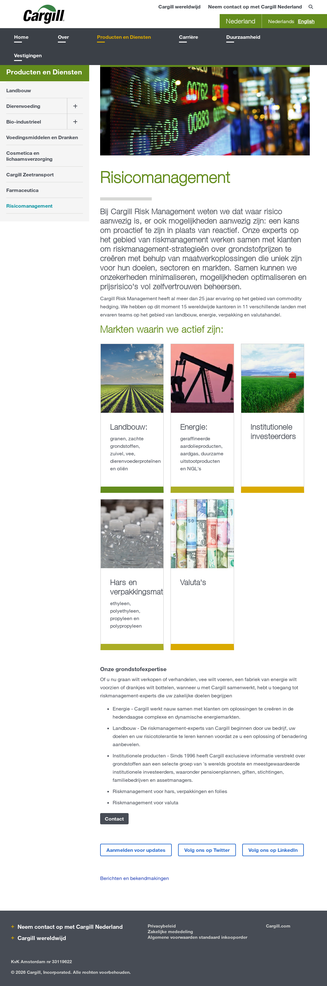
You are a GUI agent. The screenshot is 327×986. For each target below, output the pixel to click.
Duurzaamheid (243, 37)
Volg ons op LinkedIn (273, 850)
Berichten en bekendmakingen (134, 878)
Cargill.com (278, 925)
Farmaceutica (22, 190)
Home (21, 37)
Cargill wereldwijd (179, 6)
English (306, 21)
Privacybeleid (162, 925)
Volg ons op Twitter (207, 850)
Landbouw (18, 90)
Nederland (240, 21)
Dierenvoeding (23, 106)
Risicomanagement (29, 206)
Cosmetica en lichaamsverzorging (29, 156)
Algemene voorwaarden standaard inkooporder (197, 937)
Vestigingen (28, 55)
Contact (114, 819)
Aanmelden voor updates (136, 850)
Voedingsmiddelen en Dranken (42, 137)
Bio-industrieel (23, 121)
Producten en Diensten (124, 37)
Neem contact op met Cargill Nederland (255, 6)
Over (63, 37)
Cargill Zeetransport (30, 174)
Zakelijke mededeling (170, 931)
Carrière (188, 37)
